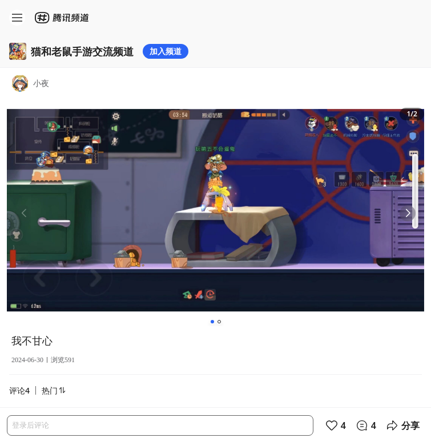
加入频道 (166, 51)
